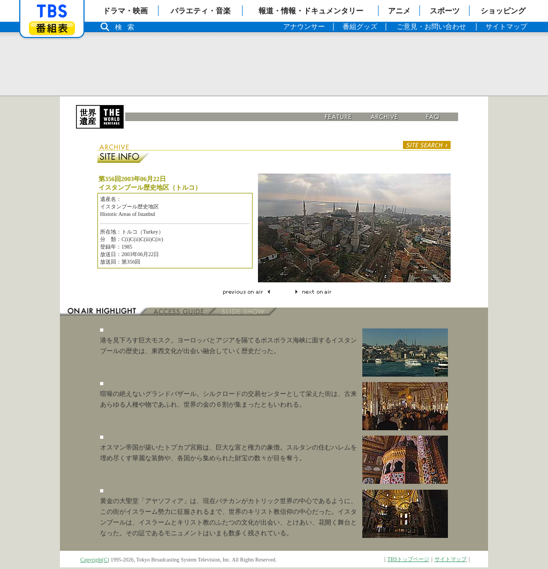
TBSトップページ (408, 559)
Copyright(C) (94, 560)
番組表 (52, 28)
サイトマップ (451, 559)
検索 (127, 27)
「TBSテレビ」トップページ (52, 11)
